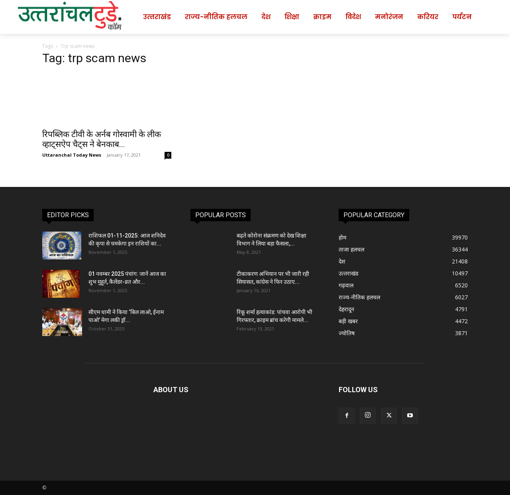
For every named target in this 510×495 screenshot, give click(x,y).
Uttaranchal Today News (71, 155)
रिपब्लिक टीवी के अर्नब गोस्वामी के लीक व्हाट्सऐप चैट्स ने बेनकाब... (101, 139)
